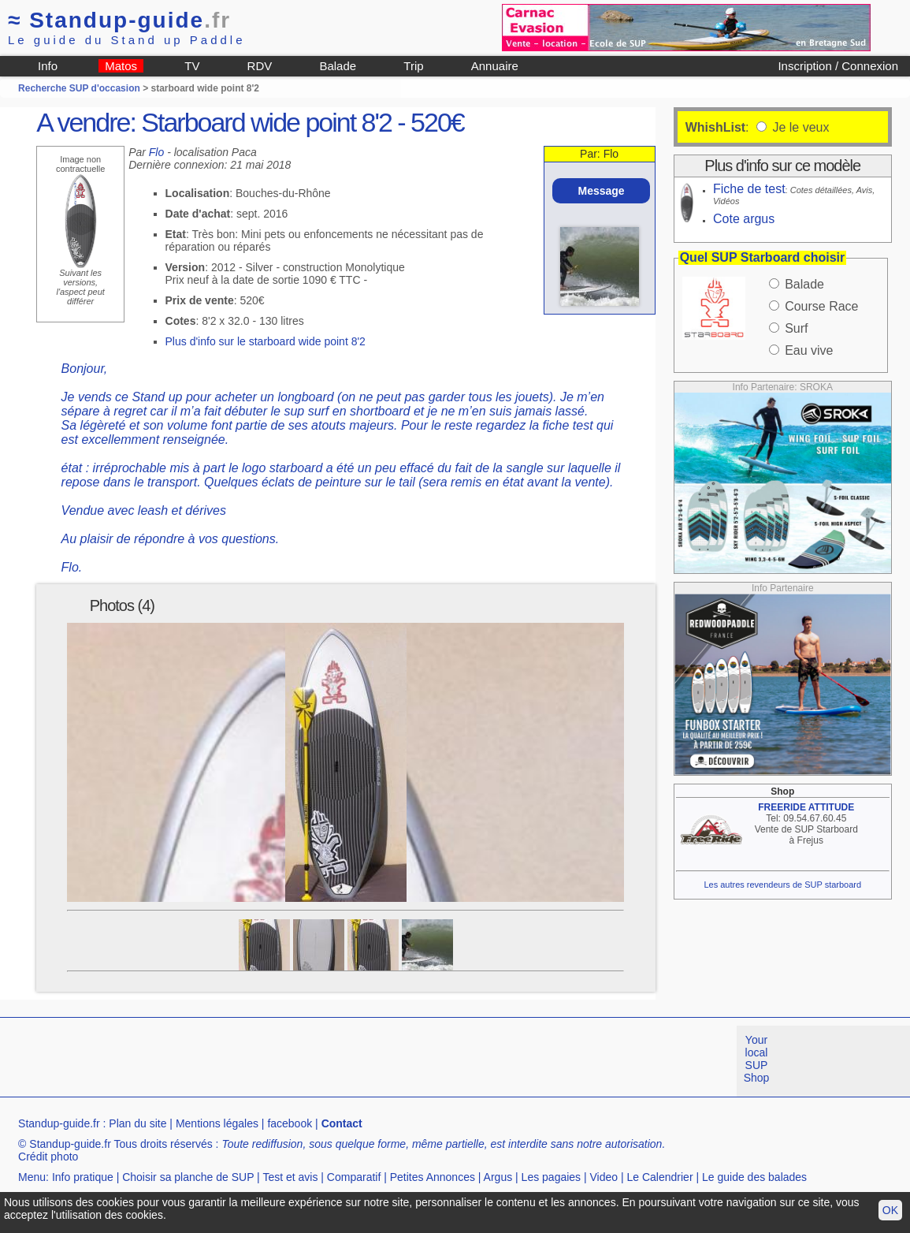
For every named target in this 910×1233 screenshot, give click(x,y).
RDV (260, 66)
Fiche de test (749, 189)
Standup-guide (119, 20)
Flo (156, 152)
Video (604, 1177)
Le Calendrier (660, 1177)
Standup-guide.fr (59, 1123)
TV (191, 66)
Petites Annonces (432, 1177)
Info (48, 66)
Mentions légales (217, 1123)
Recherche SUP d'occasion (79, 88)
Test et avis (290, 1177)
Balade (337, 66)
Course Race (821, 306)
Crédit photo (48, 1156)
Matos (121, 66)
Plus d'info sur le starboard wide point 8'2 (265, 341)
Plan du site (137, 1123)
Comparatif (354, 1177)
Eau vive (809, 350)
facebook (289, 1123)
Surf (796, 328)
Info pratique (82, 1177)
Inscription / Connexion (838, 66)
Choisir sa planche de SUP (188, 1177)
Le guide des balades (754, 1177)
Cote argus (743, 218)
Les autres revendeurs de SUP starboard (782, 884)
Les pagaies (551, 1177)
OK (890, 1210)
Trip (413, 66)
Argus (498, 1177)
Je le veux (799, 127)
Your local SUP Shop (757, 1059)
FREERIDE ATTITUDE (806, 807)
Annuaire (494, 66)
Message (601, 190)
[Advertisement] (287, 1061)
